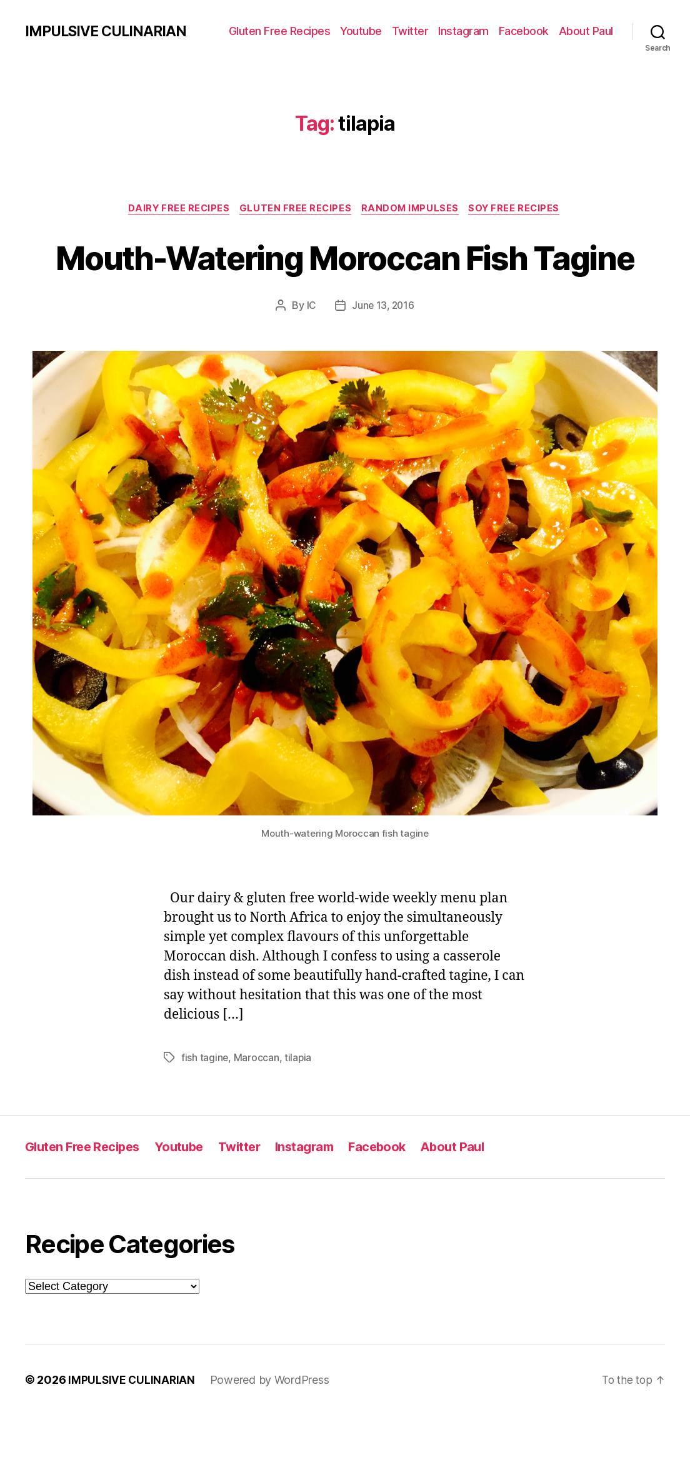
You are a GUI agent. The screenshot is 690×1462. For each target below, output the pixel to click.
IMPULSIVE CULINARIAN (109, 31)
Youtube (361, 31)
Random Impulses (412, 209)
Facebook (524, 31)
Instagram (463, 31)
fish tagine (205, 1104)
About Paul (586, 31)
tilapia (298, 1104)
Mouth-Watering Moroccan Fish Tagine (345, 280)
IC (310, 352)
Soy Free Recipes (520, 209)
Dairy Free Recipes (174, 209)
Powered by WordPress (271, 1426)
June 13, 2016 (383, 352)
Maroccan (257, 1104)
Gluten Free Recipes (280, 31)
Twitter (410, 31)
